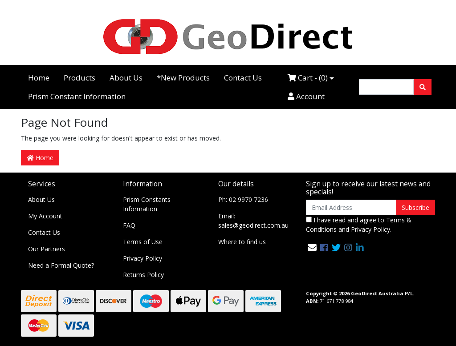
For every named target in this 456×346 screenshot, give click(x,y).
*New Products (183, 77)
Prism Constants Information (147, 204)
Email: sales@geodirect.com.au (253, 220)
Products (79, 77)
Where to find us (242, 241)
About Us (126, 77)
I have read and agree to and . (358, 224)
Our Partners (46, 249)
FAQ (129, 225)
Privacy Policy (142, 258)
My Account (45, 216)
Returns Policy (143, 274)
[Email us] (312, 247)
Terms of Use (143, 241)
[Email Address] (351, 207)
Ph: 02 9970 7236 (243, 199)
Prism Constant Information (77, 96)
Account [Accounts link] (306, 96)
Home (38, 77)
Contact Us (243, 77)
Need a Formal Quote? (61, 265)
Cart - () (308, 77)
